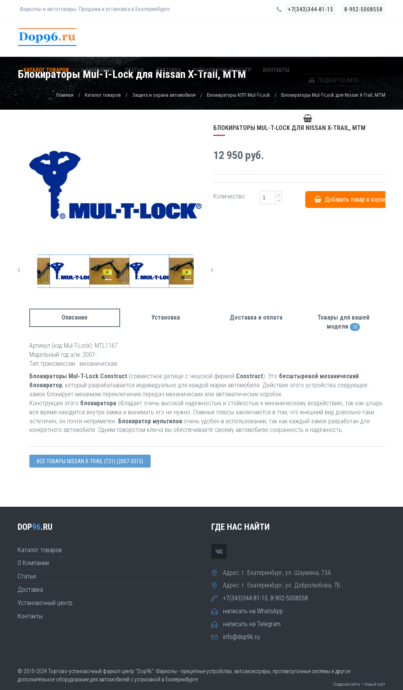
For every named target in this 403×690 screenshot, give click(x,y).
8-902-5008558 (363, 9)
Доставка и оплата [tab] (256, 317)
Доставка (168, 71)
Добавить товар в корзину (352, 199)
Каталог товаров (46, 71)
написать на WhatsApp (253, 611)
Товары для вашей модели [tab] (343, 322)
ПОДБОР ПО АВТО (333, 81)
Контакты (276, 71)
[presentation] (19, 269)
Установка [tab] (165, 317)
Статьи (134, 71)
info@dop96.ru (241, 637)
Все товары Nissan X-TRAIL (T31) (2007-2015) (90, 461)
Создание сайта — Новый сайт (359, 684)
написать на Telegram (252, 624)
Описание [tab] (74, 317)
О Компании (97, 71)
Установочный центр (222, 71)
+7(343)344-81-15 (310, 9)
